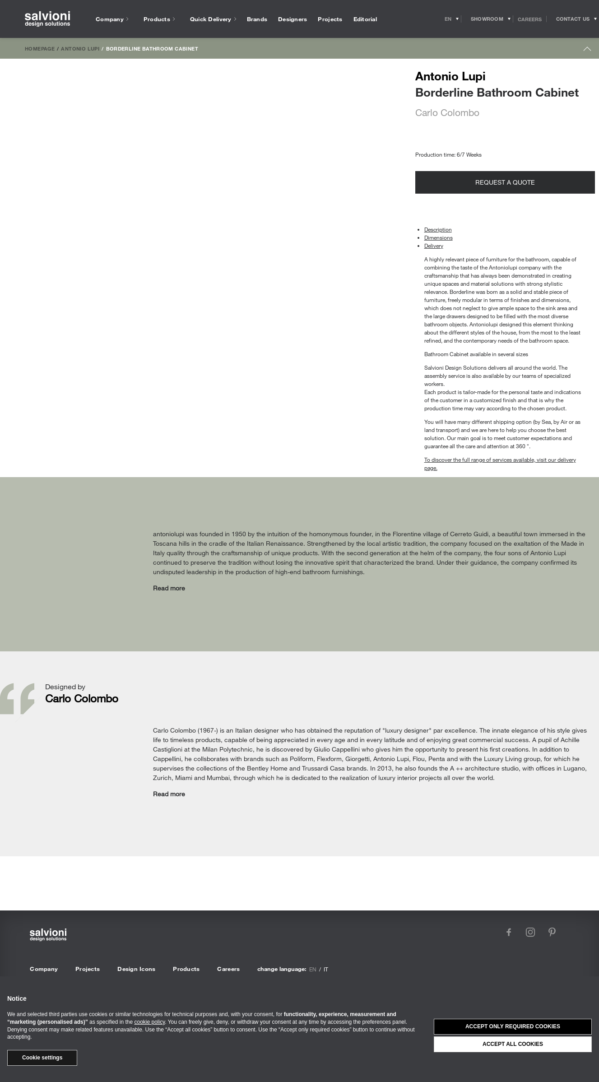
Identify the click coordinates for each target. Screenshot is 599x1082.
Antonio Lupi (80, 48)
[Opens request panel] (573, 19)
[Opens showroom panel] (487, 19)
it (326, 969)
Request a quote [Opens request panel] (505, 182)
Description (438, 229)
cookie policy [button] (149, 1022)
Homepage (40, 48)
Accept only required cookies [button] (512, 1026)
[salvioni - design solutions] (47, 19)
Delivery (433, 245)
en (312, 969)
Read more (169, 588)
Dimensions (438, 237)
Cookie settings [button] (42, 1057)
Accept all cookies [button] (513, 1044)
